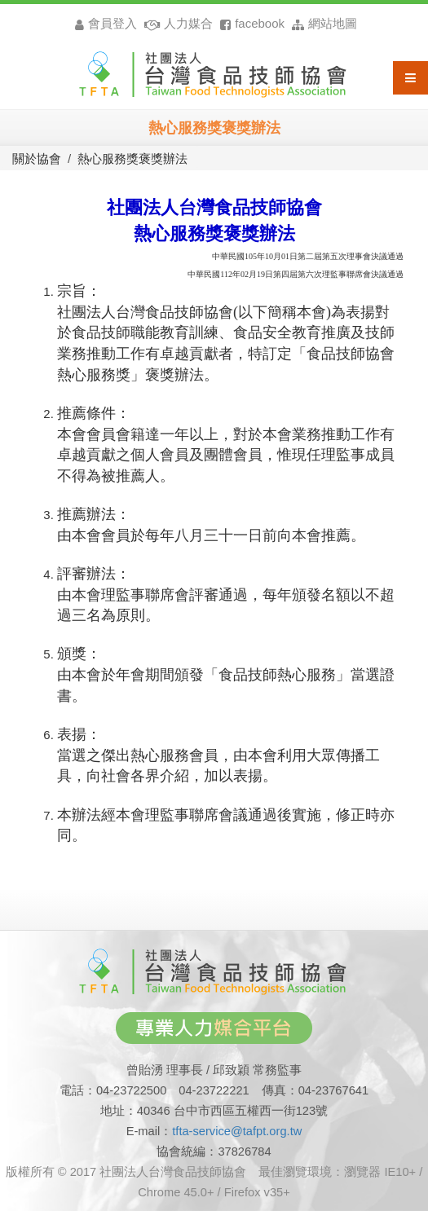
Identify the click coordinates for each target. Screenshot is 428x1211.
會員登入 (105, 23)
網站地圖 (322, 23)
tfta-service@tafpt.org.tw (237, 1131)
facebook (250, 23)
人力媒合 (176, 23)
